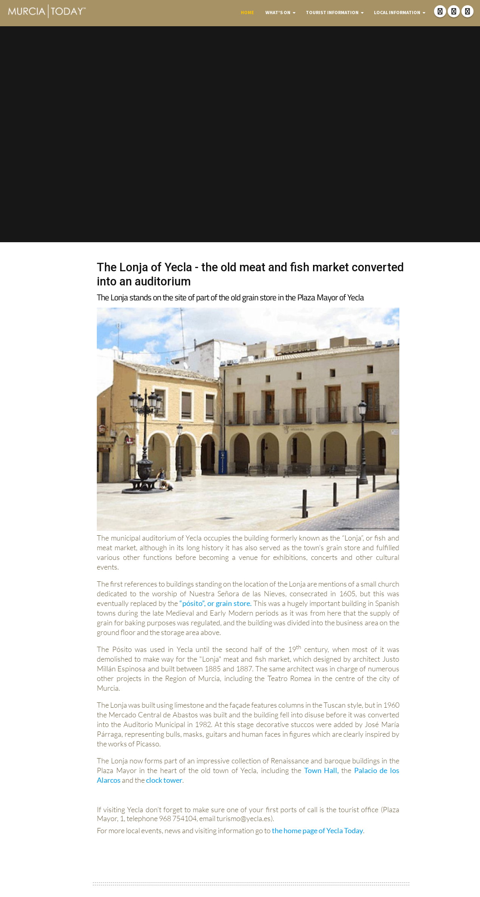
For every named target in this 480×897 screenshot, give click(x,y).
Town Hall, (321, 770)
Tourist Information (332, 12)
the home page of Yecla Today (317, 830)
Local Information (397, 12)
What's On (277, 12)
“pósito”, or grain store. (215, 603)
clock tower (164, 779)
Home (247, 12)
